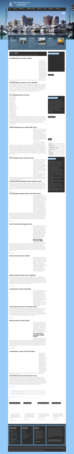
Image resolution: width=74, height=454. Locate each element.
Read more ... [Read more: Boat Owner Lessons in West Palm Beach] (13, 386)
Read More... (14, 420)
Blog (44, 8)
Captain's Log (39, 8)
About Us (15, 8)
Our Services (21, 8)
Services (24, 433)
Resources (51, 8)
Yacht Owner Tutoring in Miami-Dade (18, 391)
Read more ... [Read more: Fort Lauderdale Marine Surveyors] (13, 125)
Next (39, 396)
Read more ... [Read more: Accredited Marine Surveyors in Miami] (13, 93)
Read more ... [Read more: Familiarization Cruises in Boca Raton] (13, 317)
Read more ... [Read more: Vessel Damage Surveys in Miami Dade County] (13, 156)
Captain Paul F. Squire (31, 8)
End (41, 396)
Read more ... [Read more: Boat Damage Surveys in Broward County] (13, 192)
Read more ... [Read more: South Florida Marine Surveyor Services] (13, 286)
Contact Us (58, 8)
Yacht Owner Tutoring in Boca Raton (17, 393)
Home (10, 8)
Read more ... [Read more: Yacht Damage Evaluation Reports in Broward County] (13, 221)
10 (35, 396)
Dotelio (44, 450)
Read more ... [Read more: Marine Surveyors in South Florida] (13, 348)
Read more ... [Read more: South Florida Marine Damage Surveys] (13, 252)
